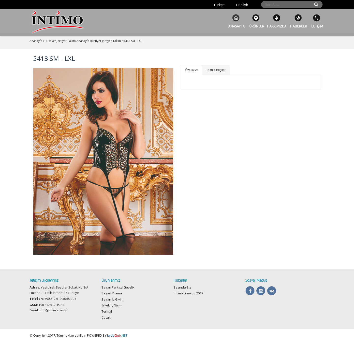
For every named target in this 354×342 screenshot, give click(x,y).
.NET (117, 335)
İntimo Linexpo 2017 (188, 293)
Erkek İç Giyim (112, 305)
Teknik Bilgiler (215, 70)
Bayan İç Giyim (112, 299)
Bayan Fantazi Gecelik (118, 287)
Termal (107, 311)
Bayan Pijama (112, 293)
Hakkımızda (276, 21)
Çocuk (106, 317)
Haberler (298, 21)
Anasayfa (236, 21)
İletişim (316, 21)
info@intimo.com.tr (54, 310)
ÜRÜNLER (255, 21)
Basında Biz (182, 287)
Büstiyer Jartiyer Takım (105, 41)
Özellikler (191, 70)
